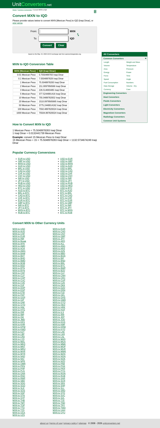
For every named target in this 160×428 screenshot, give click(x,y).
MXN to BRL (59, 263)
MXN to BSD (19, 266)
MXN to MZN (59, 354)
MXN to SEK (59, 383)
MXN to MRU (19, 349)
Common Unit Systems (114, 121)
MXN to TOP (19, 405)
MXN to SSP (19, 393)
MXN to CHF (19, 234)
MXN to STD (59, 393)
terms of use (56, 423)
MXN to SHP (59, 386)
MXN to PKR (59, 369)
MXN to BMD (19, 261)
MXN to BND (59, 261)
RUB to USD (24, 183)
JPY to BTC (23, 208)
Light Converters (111, 105)
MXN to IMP (18, 315)
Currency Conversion (25, 10)
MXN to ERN (59, 290)
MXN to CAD (59, 231)
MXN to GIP (18, 300)
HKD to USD (24, 186)
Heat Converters (111, 97)
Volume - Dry (131, 86)
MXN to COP (19, 278)
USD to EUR (66, 159)
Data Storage (109, 86)
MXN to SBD (19, 381)
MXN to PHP (19, 369)
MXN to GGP (19, 297)
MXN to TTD (19, 408)
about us (44, 423)
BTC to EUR (66, 200)
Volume (107, 66)
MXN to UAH (59, 410)
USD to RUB (66, 183)
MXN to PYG (59, 371)
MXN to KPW (19, 327)
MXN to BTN (19, 268)
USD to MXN (66, 164)
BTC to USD (24, 188)
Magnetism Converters (114, 113)
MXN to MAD (59, 339)
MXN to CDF (19, 273)
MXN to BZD (59, 271)
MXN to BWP (59, 268)
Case (128, 89)
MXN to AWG (19, 251)
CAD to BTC (24, 195)
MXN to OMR (19, 364)
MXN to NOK (59, 359)
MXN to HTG (19, 310)
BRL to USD (24, 168)
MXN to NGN (59, 356)
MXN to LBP (19, 334)
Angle (128, 79)
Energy (106, 72)
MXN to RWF (19, 378)
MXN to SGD (19, 386)
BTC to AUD (66, 190)
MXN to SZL (59, 398)
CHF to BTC (24, 198)
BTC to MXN (66, 210)
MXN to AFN (19, 244)
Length (106, 62)
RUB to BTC (24, 213)
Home (14, 10)
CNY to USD (24, 176)
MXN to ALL (58, 244)
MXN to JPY (59, 239)
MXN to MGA (59, 342)
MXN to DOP (19, 288)
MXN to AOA (19, 248)
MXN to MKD (19, 344)
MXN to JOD (59, 320)
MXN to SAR (59, 378)
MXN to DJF (18, 285)
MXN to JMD (19, 320)
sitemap (82, 423)
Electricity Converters (114, 109)
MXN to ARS (59, 248)
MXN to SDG (19, 383)
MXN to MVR (19, 351)
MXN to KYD (59, 329)
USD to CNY (66, 176)
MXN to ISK (18, 317)
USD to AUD (66, 166)
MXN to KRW (59, 327)
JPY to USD (24, 181)
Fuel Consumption (111, 83)
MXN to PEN (19, 366)
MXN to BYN (19, 271)
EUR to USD (24, 159)
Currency (107, 89)
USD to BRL (66, 168)
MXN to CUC (19, 280)
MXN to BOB (19, 263)
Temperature (131, 66)
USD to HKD (66, 186)
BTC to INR (65, 205)
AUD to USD (24, 166)
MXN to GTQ (59, 302)
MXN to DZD (59, 288)
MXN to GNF (19, 302)
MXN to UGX (19, 413)
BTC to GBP (66, 203)
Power (128, 72)
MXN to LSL (58, 337)
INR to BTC (23, 205)
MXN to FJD (59, 293)
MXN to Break (19, 241)
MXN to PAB (59, 364)
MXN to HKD (59, 305)
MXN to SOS (19, 391)
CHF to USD (24, 173)
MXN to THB (19, 400)
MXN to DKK (59, 285)
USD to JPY (66, 181)
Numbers (130, 83)
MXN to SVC (59, 396)
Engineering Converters (115, 93)
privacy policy (70, 423)
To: (35, 38)
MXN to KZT (19, 332)
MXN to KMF (59, 324)
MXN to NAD (19, 356)
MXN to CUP (59, 280)
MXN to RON (59, 373)
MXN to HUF (59, 310)
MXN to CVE (19, 283)
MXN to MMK (59, 344)
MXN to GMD (59, 300)
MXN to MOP (59, 347)
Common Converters (113, 58)
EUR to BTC (24, 200)
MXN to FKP (19, 295)
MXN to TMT (19, 403)
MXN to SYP (19, 398)
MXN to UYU (59, 413)
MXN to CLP (19, 275)
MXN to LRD (19, 337)
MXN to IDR (18, 312)
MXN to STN (19, 396)
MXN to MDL (19, 342)
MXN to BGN (59, 256)
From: (34, 31)
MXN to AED (59, 241)
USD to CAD (66, 171)
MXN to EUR (59, 229)
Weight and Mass (133, 62)
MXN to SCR (59, 381)
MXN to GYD (19, 305)
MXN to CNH (59, 275)
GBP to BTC (24, 203)
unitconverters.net (111, 423)
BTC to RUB (66, 213)
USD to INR (66, 178)
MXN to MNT (19, 347)
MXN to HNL (19, 307)
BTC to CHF (66, 198)
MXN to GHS (59, 297)
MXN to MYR (19, 354)
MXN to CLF (59, 273)
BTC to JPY (66, 208)
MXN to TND (59, 403)
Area (105, 69)
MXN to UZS (19, 415)
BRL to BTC (24, 193)
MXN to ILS (58, 312)
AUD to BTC (24, 190)
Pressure (129, 69)
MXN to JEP (59, 317)
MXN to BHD (19, 258)
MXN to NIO (18, 359)
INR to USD (23, 178)
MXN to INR (18, 239)
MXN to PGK (59, 366)
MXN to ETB (19, 293)
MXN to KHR (19, 324)
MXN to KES (19, 322)
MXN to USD (24, 164)
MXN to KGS (59, 322)
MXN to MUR (59, 349)
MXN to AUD (19, 231)
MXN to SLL (58, 388)
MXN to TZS (19, 410)
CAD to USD (24, 171)
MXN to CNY (59, 234)
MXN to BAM (19, 253)
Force (106, 76)
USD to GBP (66, 161)
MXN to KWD (19, 329)
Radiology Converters (114, 117)
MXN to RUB (59, 376)
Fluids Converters (112, 101)
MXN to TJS (58, 400)
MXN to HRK (59, 307)
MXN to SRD (59, 391)
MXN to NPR (19, 361)
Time (128, 76)
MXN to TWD (59, 408)
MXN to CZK (59, 283)
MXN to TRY (59, 405)
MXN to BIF (58, 258)
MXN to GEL (59, 295)
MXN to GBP (59, 236)
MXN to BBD (59, 253)
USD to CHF (66, 173)
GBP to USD (24, 161)
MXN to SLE (19, 388)
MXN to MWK (59, 351)
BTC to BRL (66, 193)
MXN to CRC (59, 278)
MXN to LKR (59, 334)
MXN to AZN (59, 251)
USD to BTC (66, 188)
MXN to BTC (24, 210)
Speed (106, 79)
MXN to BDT (19, 256)
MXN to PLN (19, 371)
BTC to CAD (66, 195)
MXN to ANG (59, 246)
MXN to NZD (59, 361)
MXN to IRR (58, 315)
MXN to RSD (19, 376)
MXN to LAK (59, 332)
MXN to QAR (19, 373)
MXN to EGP (19, 290)
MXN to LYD (19, 339)
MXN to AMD (19, 246)
